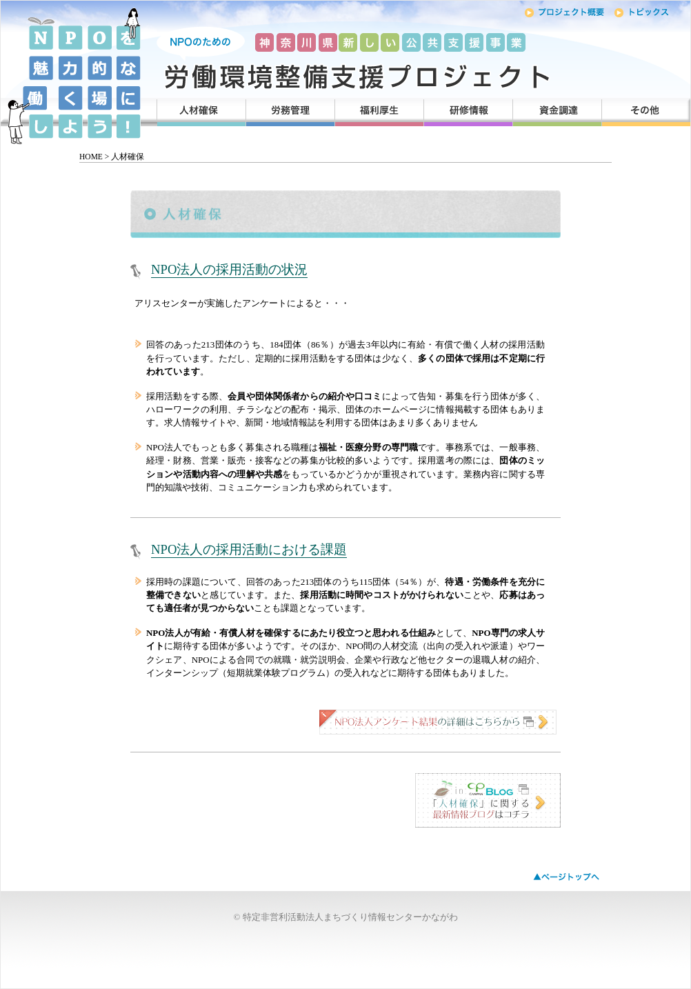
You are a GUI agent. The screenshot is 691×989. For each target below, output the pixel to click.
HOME (91, 156)
